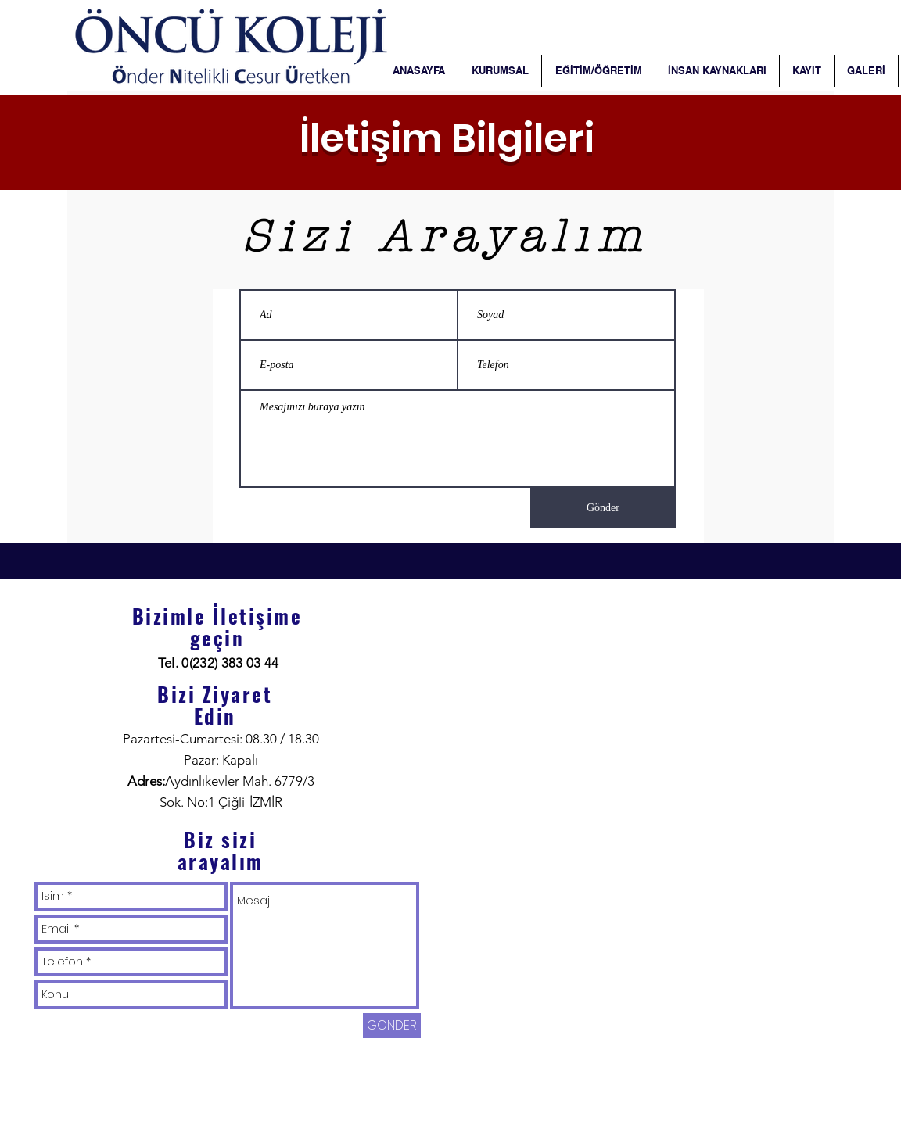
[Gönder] (603, 508)
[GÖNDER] (392, 1025)
